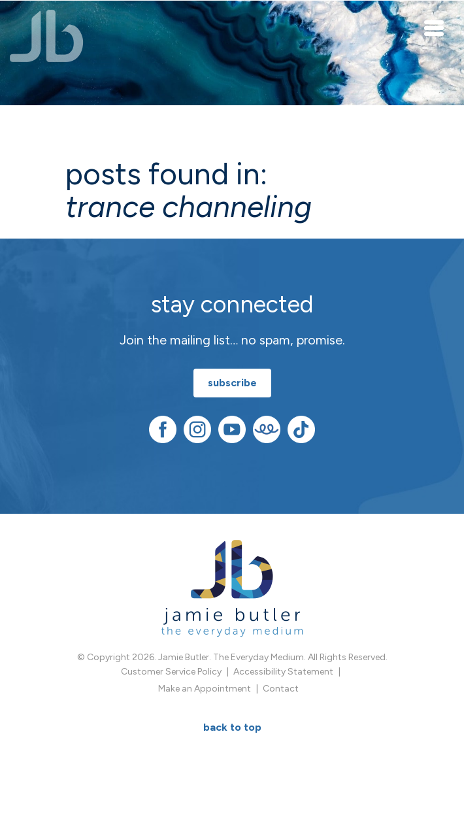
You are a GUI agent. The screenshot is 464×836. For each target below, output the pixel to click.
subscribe (232, 382)
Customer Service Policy (171, 671)
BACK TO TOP (232, 727)
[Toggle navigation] (434, 27)
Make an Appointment (204, 688)
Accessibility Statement (283, 671)
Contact (281, 688)
